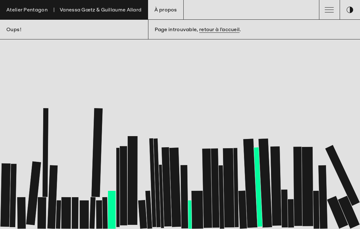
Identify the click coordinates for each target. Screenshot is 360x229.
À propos (165, 10)
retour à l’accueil (219, 29)
